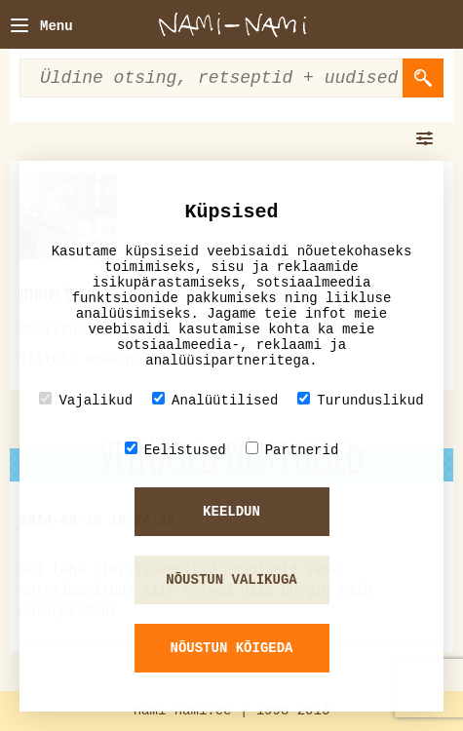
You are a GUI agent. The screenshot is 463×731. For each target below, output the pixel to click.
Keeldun (231, 511)
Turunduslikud (360, 400)
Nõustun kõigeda (231, 648)
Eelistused (175, 450)
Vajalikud (86, 400)
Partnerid (292, 450)
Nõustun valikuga (231, 580)
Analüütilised (215, 400)
